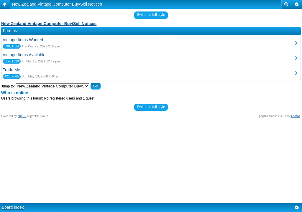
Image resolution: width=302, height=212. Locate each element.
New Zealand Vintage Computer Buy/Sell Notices (57, 4)
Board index (13, 207)
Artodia (295, 116)
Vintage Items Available (24, 54)
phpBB (22, 116)
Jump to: (8, 86)
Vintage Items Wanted (23, 39)
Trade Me (11, 69)
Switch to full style (151, 15)
